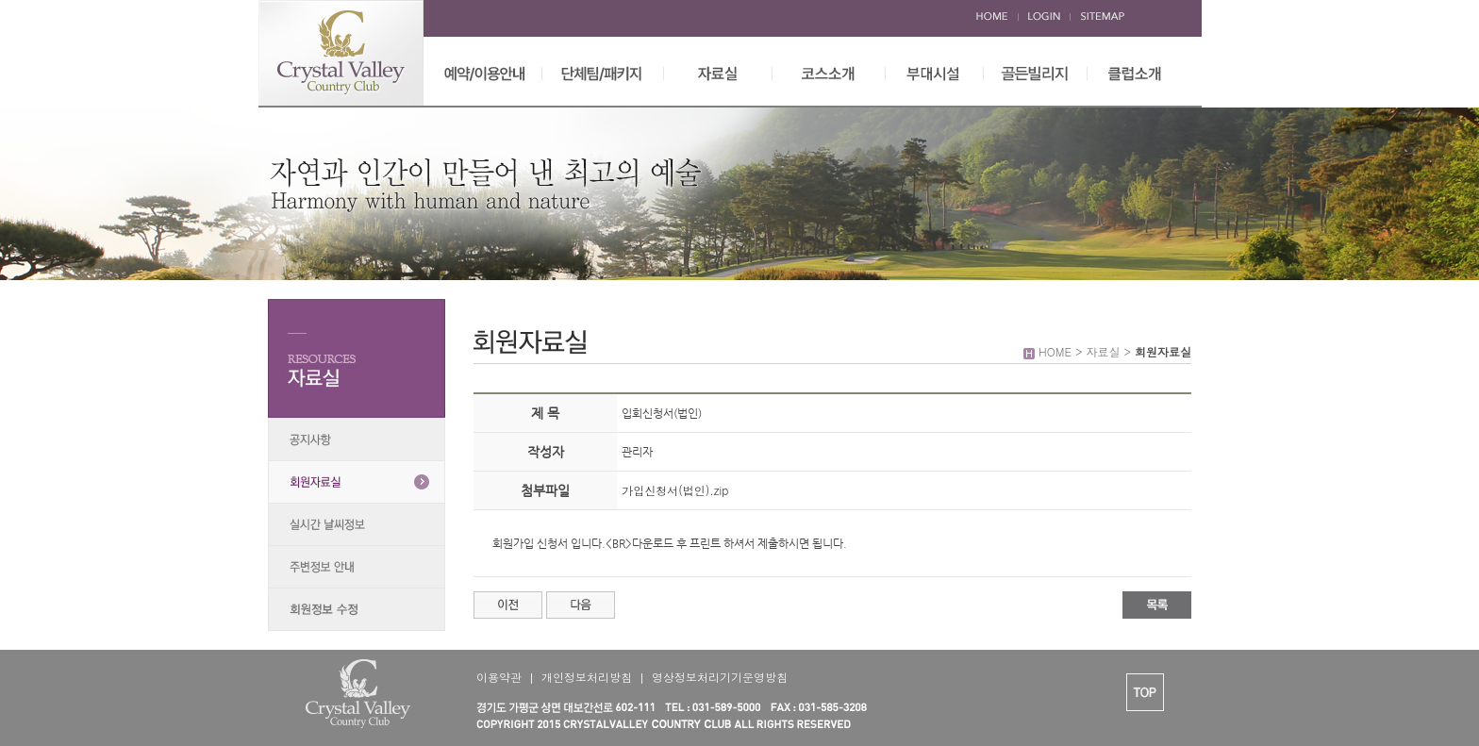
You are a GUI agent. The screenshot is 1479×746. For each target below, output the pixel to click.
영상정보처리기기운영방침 (720, 677)
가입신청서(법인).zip (675, 490)
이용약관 (499, 677)
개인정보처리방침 (586, 677)
